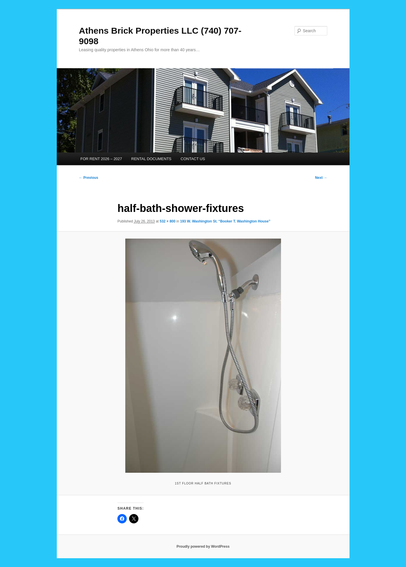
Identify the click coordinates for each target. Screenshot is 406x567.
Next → (321, 178)
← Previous (88, 178)
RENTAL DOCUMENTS (151, 159)
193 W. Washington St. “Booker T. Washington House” (225, 221)
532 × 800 (167, 221)
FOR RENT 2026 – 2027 (101, 159)
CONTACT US (193, 159)
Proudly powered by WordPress (203, 546)
